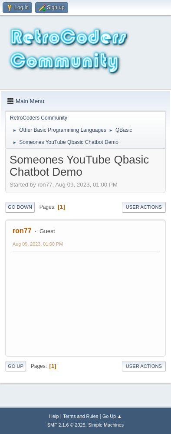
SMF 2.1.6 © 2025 (66, 424)
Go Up (15, 366)
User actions (144, 207)
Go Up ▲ (112, 416)
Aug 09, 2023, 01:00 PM (38, 244)
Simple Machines (106, 424)
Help (54, 416)
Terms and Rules (80, 416)
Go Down (20, 207)
